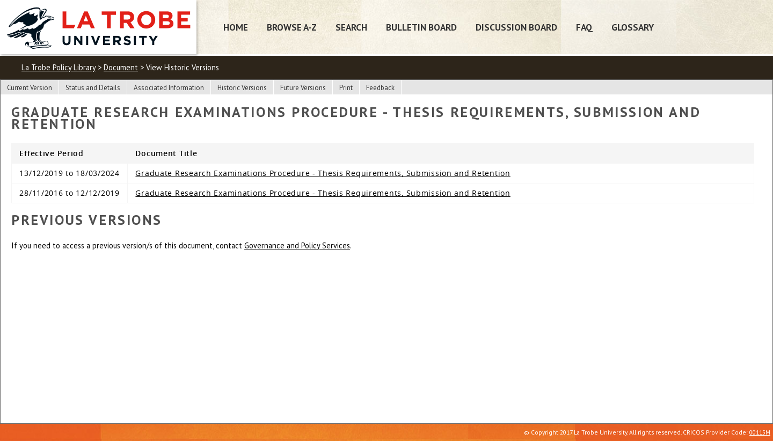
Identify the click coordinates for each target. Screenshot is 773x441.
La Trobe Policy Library (58, 67)
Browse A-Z (292, 27)
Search (351, 27)
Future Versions (303, 87)
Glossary (632, 27)
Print (346, 87)
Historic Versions (242, 87)
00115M (759, 432)
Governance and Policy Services (297, 245)
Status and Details (92, 87)
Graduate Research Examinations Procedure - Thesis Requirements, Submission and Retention (322, 173)
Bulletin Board (421, 27)
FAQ (584, 27)
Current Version (29, 87)
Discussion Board (516, 27)
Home (235, 27)
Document (121, 67)
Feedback (380, 87)
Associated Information (169, 87)
